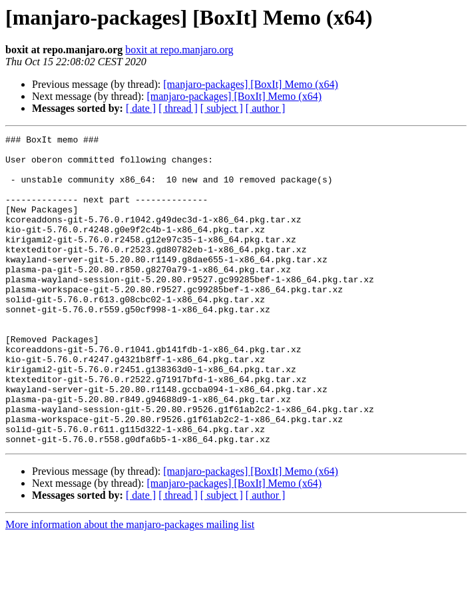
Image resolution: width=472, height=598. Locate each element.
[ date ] (141, 108)
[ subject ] (221, 108)
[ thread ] (178, 108)
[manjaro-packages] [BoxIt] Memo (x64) (250, 84)
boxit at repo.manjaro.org (179, 49)
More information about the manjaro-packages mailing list (129, 586)
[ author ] (266, 108)
